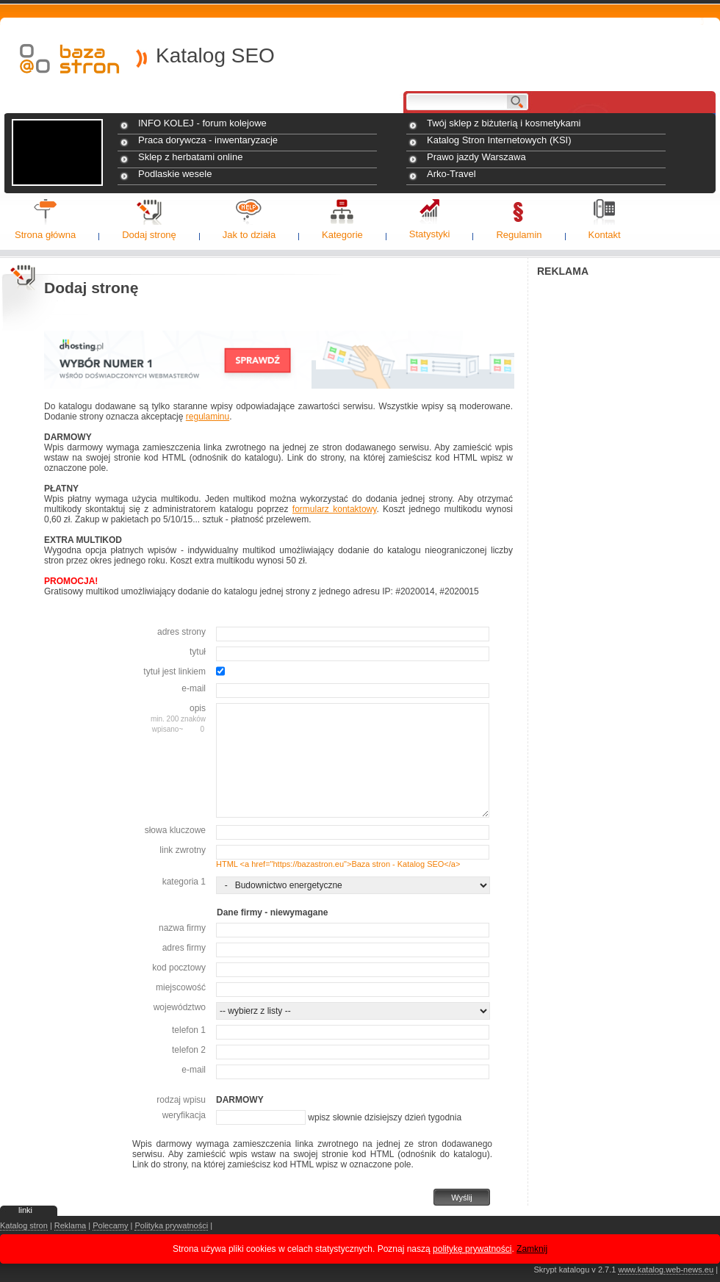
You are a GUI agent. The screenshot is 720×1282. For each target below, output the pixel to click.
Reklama (70, 1225)
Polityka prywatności (171, 1225)
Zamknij (531, 1249)
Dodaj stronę (149, 234)
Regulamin (518, 234)
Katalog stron (24, 1225)
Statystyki (429, 234)
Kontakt (604, 234)
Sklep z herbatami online (190, 156)
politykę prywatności (472, 1249)
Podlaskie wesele (175, 173)
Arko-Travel (451, 173)
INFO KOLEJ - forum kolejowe (202, 123)
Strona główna (45, 234)
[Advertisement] (628, 375)
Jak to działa (249, 234)
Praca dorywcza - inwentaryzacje (208, 139)
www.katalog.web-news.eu (665, 1269)
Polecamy (110, 1225)
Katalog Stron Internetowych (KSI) (499, 139)
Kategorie (342, 234)
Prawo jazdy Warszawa (476, 156)
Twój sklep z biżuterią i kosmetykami (504, 123)
